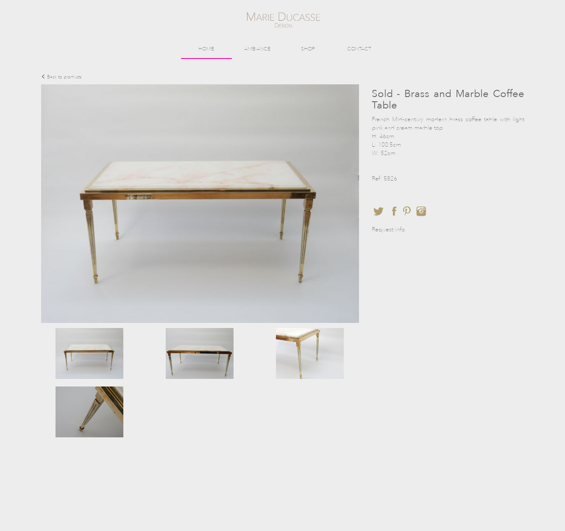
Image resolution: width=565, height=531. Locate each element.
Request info (388, 229)
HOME (206, 48)
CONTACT (359, 48)
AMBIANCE (257, 48)
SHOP (308, 48)
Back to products (61, 77)
